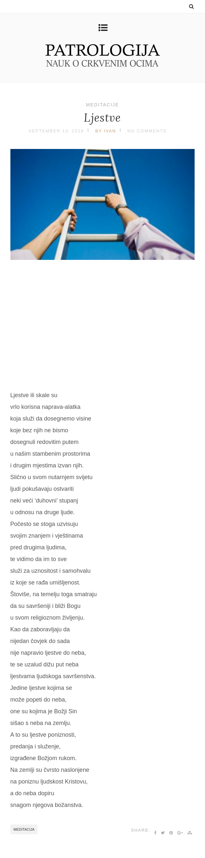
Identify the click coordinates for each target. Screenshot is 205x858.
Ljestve (102, 118)
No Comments (147, 130)
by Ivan (105, 130)
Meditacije (102, 104)
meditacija (24, 829)
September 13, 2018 (56, 130)
